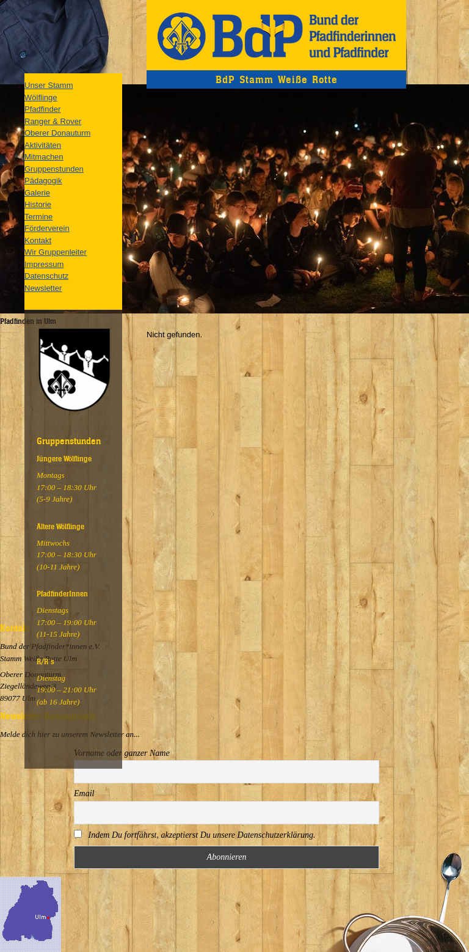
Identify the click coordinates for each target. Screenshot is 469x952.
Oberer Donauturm (57, 132)
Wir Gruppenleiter (55, 252)
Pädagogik (43, 180)
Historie (37, 204)
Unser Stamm (48, 85)
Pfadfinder (42, 109)
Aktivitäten (42, 145)
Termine (38, 216)
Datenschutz (46, 275)
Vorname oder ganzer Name (122, 753)
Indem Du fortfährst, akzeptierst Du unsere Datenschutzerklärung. (195, 835)
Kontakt (37, 240)
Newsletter (43, 288)
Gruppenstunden (54, 169)
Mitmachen (44, 156)
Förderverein (47, 228)
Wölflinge (40, 97)
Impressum (44, 264)
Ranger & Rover (52, 121)
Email (84, 793)
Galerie (37, 192)
